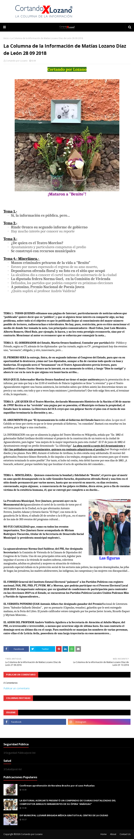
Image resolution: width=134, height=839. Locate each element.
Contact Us (125, 834)
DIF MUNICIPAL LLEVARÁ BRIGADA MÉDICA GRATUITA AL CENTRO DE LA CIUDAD (64, 815)
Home (103, 834)
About (113, 834)
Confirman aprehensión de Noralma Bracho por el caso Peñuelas (57, 785)
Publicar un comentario (16, 688)
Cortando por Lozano (17, 60)
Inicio (6, 38)
